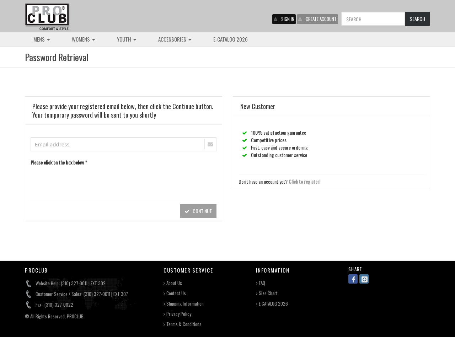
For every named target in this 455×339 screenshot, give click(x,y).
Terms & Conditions (183, 324)
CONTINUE (198, 211)
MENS (41, 39)
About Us (173, 283)
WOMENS (83, 39)
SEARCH (417, 18)
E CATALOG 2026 (272, 304)
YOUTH (126, 39)
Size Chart (267, 293)
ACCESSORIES (175, 39)
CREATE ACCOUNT (317, 18)
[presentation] (85, 181)
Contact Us (175, 293)
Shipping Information (184, 304)
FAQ (260, 283)
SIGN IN (284, 18)
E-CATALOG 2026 (230, 39)
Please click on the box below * (59, 162)
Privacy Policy (177, 314)
